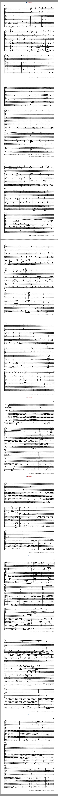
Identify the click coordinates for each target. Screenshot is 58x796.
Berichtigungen (29, 397)
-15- (29, 714)
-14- (29, 635)
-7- (28, 80)
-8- (28, 159)
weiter (29, 793)
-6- (28, 1)
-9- (28, 238)
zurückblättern (29, 2)
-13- (29, 555)
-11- (26, 397)
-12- (26, 476)
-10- (29, 318)
